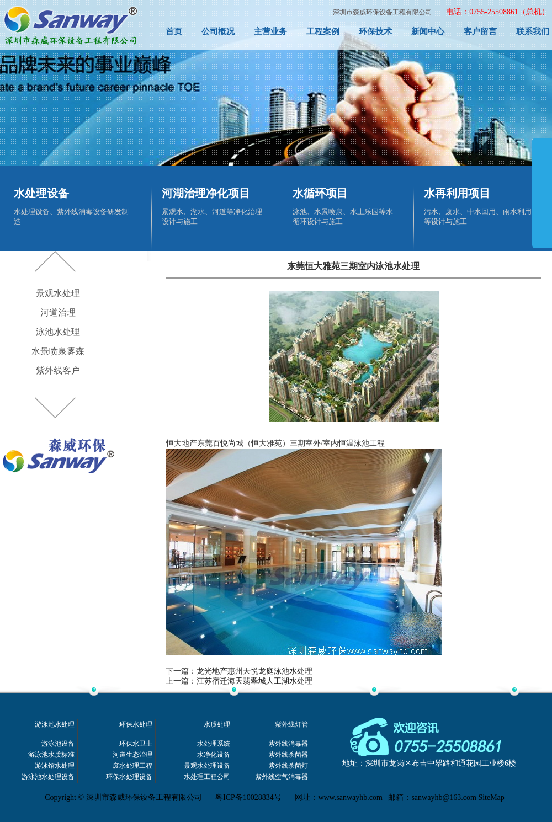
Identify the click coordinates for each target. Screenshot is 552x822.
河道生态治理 (132, 755)
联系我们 (532, 31)
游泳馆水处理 (55, 766)
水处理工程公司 (207, 777)
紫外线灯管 (291, 724)
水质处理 (217, 724)
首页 (174, 31)
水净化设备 (213, 755)
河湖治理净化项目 (206, 193)
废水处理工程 (132, 766)
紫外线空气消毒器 (281, 777)
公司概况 (218, 31)
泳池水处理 (58, 332)
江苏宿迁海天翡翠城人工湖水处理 (254, 681)
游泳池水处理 (55, 724)
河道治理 (58, 312)
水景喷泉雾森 (57, 351)
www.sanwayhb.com (350, 797)
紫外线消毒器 (288, 744)
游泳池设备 (58, 744)
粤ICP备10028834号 (248, 797)
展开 (542, 205)
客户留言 (480, 31)
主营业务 (270, 31)
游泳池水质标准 (51, 755)
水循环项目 (320, 193)
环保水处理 (135, 724)
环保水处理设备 (129, 777)
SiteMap (491, 797)
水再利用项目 (457, 193)
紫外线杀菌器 (288, 755)
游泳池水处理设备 (48, 777)
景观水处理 (58, 293)
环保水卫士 (135, 744)
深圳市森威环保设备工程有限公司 (382, 12)
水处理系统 (213, 744)
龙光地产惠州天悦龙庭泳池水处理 (254, 671)
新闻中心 (427, 31)
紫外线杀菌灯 (288, 766)
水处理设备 (41, 193)
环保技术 (375, 31)
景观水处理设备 (207, 766)
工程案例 (322, 31)
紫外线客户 (58, 370)
